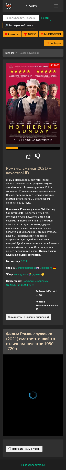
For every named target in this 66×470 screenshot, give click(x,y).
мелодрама (21, 274)
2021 (24, 261)
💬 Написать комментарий (24, 448)
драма (37, 274)
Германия (47, 267)
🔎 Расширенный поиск (19, 25)
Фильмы (11, 284)
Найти (45, 17)
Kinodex (31, 6)
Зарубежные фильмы (36, 280)
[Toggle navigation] (56, 6)
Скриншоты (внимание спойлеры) (28, 316)
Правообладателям (33, 464)
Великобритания (26, 267)
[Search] (21, 18)
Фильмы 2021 (26, 284)
